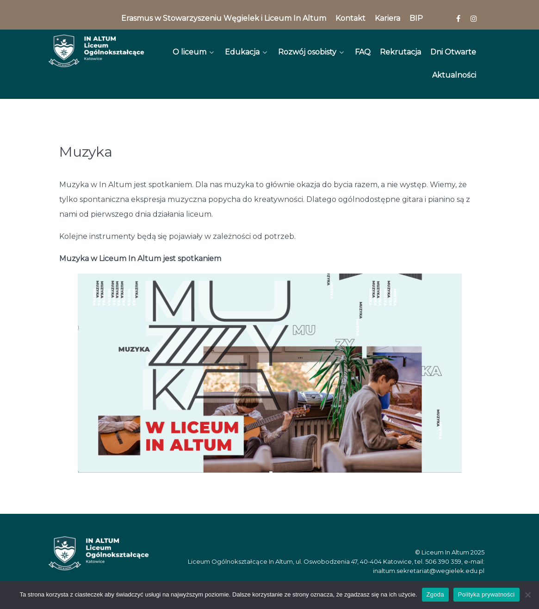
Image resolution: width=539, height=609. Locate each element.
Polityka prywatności (486, 594)
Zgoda (435, 594)
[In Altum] (96, 50)
